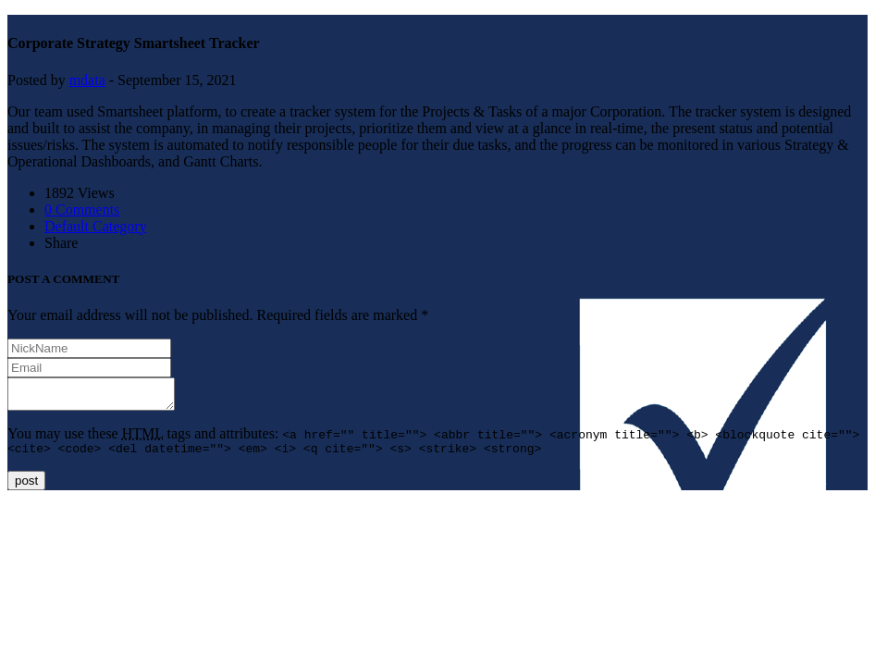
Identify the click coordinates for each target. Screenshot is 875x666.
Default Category (95, 226)
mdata (87, 80)
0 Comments (81, 209)
